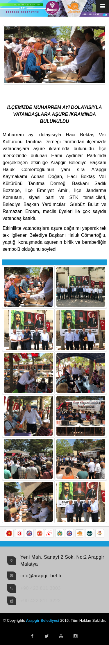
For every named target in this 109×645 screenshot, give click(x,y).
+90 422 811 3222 (40, 600)
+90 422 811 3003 (40, 588)
